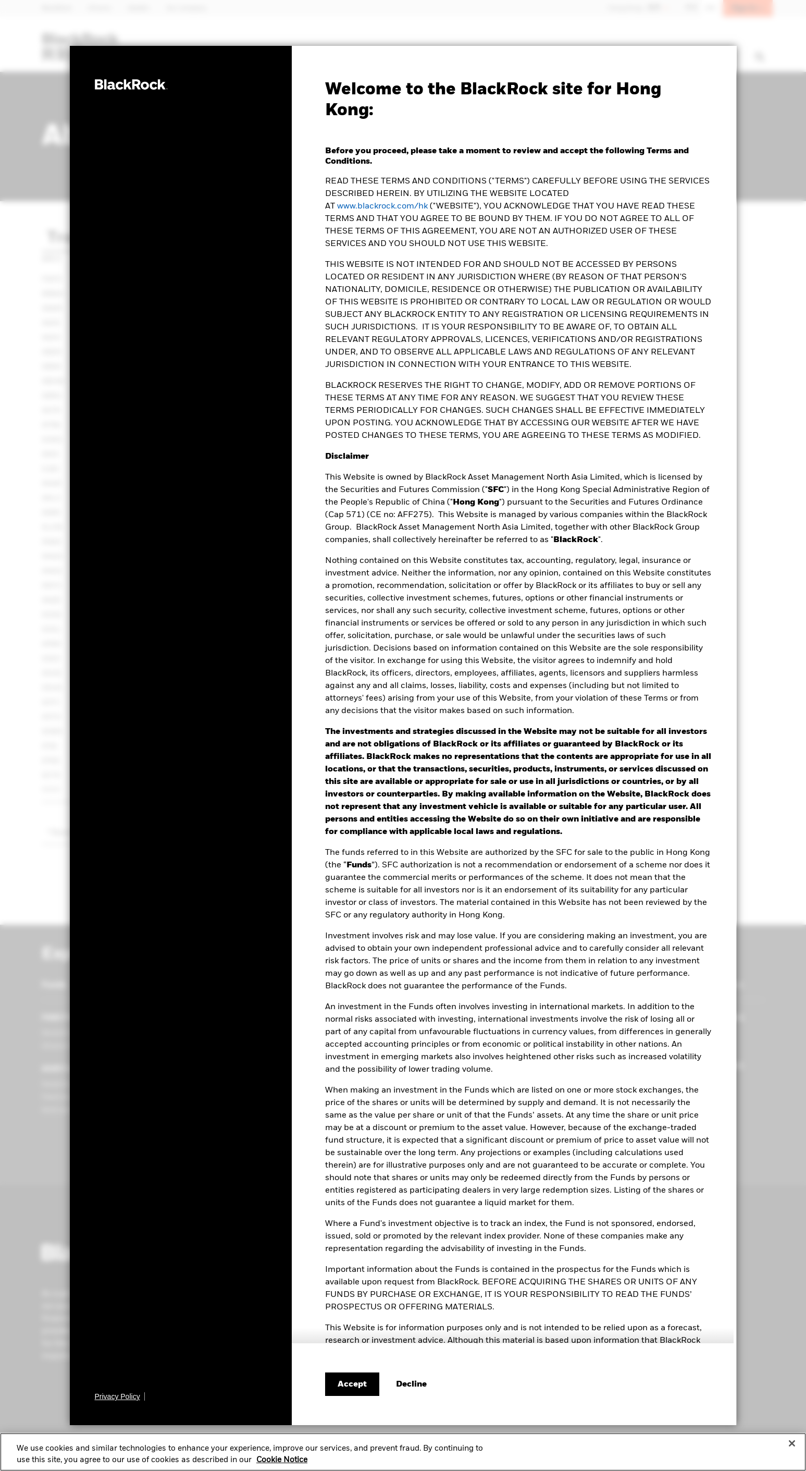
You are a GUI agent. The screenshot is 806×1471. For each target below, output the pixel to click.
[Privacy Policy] (120, 1396)
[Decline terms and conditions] (411, 1384)
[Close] (791, 1447)
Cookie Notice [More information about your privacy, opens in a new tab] (281, 1463)
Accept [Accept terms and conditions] (352, 1384)
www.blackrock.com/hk (382, 206)
